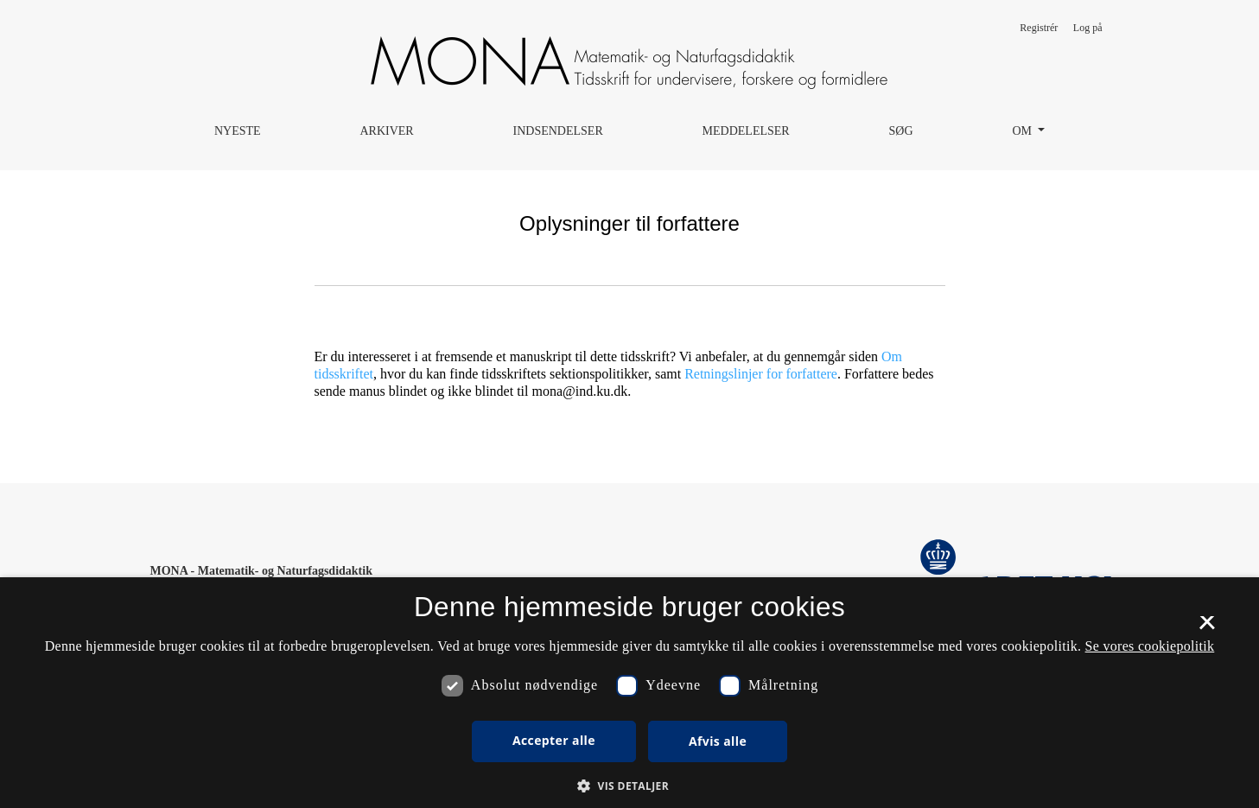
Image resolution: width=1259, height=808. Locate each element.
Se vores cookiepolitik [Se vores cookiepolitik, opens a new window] (1150, 646)
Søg (901, 130)
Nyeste (237, 130)
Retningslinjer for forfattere (760, 373)
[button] (629, 785)
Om (1023, 130)
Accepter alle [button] (553, 740)
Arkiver (386, 130)
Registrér (1039, 28)
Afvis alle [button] (718, 741)
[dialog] (629, 692)
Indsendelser (558, 130)
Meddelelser (746, 130)
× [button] (1207, 628)
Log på (1088, 28)
